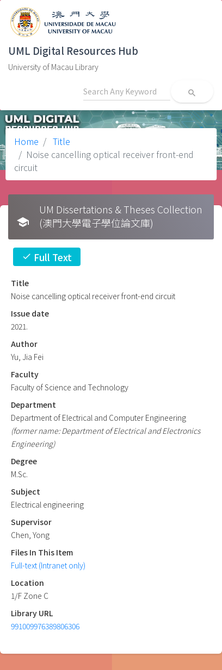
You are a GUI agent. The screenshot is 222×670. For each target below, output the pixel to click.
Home (26, 141)
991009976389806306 (45, 626)
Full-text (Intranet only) (48, 565)
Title (60, 141)
